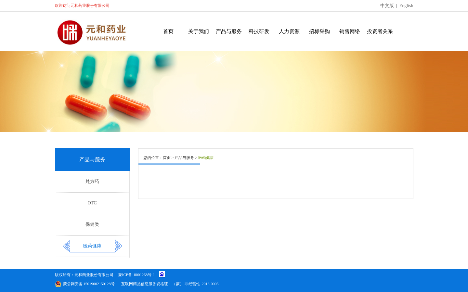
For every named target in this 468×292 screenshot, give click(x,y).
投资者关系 (380, 31)
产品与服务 (229, 31)
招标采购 (319, 31)
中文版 (387, 5)
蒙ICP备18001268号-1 (136, 275)
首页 (168, 31)
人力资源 (289, 31)
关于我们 (198, 31)
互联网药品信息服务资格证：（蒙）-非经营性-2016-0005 (170, 284)
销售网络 (349, 31)
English (406, 5)
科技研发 (259, 31)
